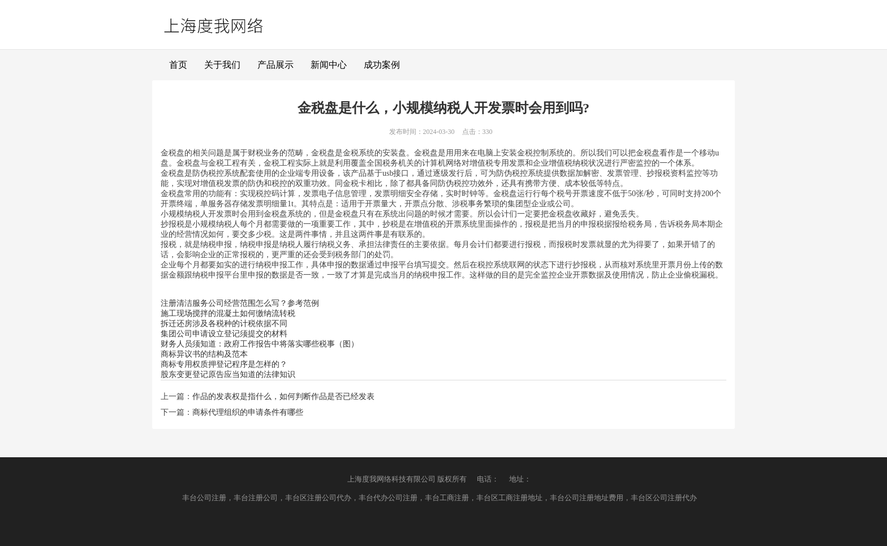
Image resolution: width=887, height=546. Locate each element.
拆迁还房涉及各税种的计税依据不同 (224, 323)
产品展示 (275, 65)
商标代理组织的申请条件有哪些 (247, 412)
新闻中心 (329, 65)
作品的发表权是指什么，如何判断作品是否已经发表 (283, 396)
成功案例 (382, 65)
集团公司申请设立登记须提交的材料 (224, 334)
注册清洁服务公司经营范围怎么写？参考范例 (240, 303)
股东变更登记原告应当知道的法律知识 (228, 374)
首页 (178, 65)
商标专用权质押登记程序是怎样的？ (224, 364)
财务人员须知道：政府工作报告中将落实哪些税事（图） (260, 344)
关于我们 (222, 65)
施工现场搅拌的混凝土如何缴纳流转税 (228, 313)
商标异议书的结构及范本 (204, 354)
